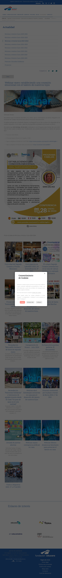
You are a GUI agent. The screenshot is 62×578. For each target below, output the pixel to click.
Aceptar (22, 302)
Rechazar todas (30, 302)
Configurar (39, 302)
